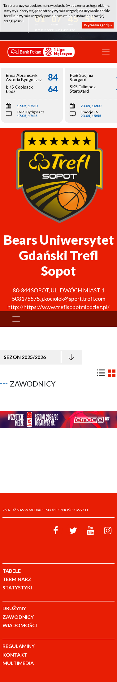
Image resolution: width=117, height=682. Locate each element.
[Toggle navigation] (106, 52)
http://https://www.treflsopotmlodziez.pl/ (58, 307)
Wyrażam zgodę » (98, 25)
